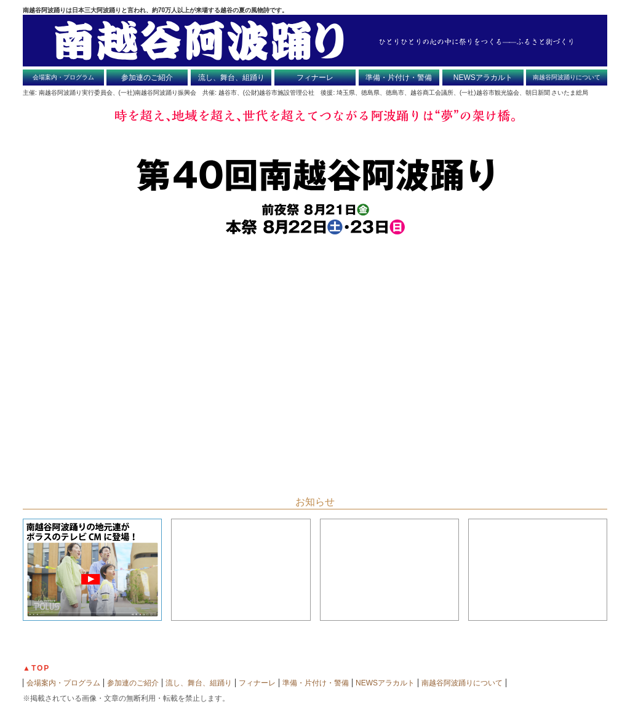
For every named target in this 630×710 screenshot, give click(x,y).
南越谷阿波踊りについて (566, 77)
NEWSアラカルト (482, 77)
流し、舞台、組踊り (231, 77)
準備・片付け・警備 (398, 77)
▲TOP (36, 668)
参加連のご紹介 (147, 77)
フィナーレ (315, 77)
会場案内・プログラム (63, 77)
